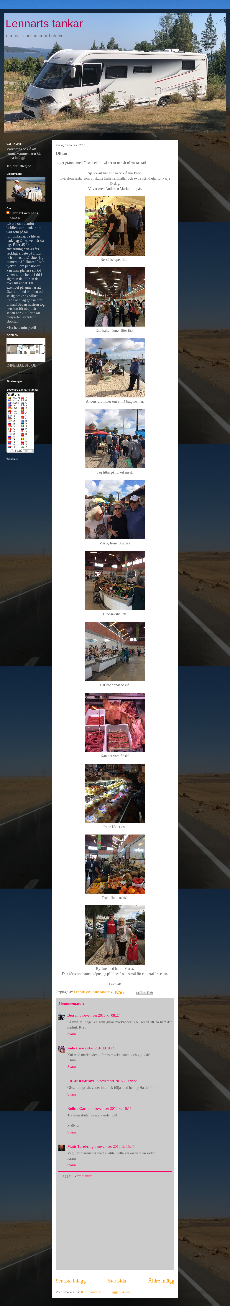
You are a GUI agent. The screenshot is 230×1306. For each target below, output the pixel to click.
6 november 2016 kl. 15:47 (114, 1146)
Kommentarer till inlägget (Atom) (106, 1292)
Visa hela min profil (21, 327)
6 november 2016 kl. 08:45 (96, 1048)
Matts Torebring (80, 1146)
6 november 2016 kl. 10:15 (111, 1108)
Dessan (72, 1015)
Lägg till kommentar (76, 1176)
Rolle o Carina (78, 1108)
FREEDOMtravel (81, 1081)
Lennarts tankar (44, 23)
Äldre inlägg (161, 1281)
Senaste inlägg (71, 1281)
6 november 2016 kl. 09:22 (117, 1081)
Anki (71, 1048)
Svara (71, 1034)
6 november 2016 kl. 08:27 (100, 1015)
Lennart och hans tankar (24, 215)
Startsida (117, 1281)
